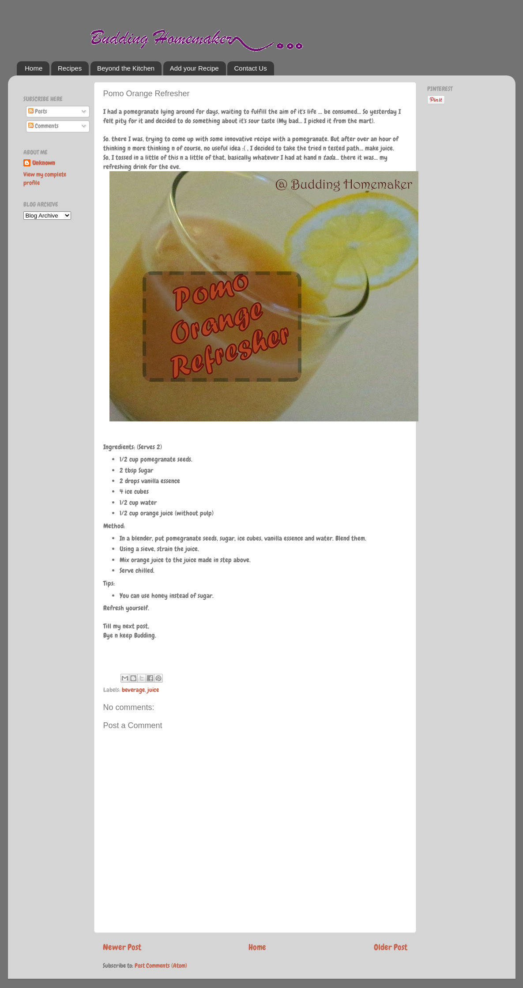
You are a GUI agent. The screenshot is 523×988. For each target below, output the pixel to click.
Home (33, 68)
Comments (43, 126)
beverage (133, 690)
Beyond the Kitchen (125, 68)
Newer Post (122, 947)
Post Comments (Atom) (161, 965)
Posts (37, 111)
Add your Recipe (194, 68)
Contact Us (250, 68)
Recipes (70, 68)
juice (153, 690)
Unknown (43, 163)
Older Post (390, 947)
